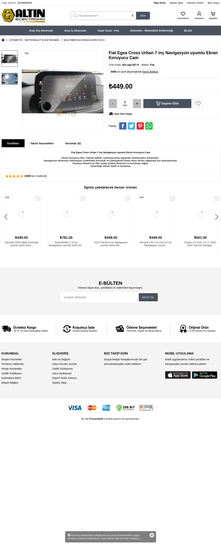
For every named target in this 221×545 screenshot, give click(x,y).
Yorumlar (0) (73, 143)
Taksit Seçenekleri (42, 143)
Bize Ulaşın (214, 2)
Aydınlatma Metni (11, 377)
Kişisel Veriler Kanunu (64, 377)
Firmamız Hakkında (12, 363)
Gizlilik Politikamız (11, 373)
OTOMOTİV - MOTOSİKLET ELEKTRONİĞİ (34, 40)
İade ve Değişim (61, 359)
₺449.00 (121, 86)
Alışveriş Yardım (195, 2)
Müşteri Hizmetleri (11, 359)
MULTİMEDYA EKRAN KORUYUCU (84, 40)
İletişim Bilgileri (9, 382)
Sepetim (213, 17)
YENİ (7, 197)
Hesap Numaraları (11, 368)
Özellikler (13, 143)
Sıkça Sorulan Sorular (64, 363)
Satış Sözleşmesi (62, 373)
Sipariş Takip (176, 2)
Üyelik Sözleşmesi (62, 368)
